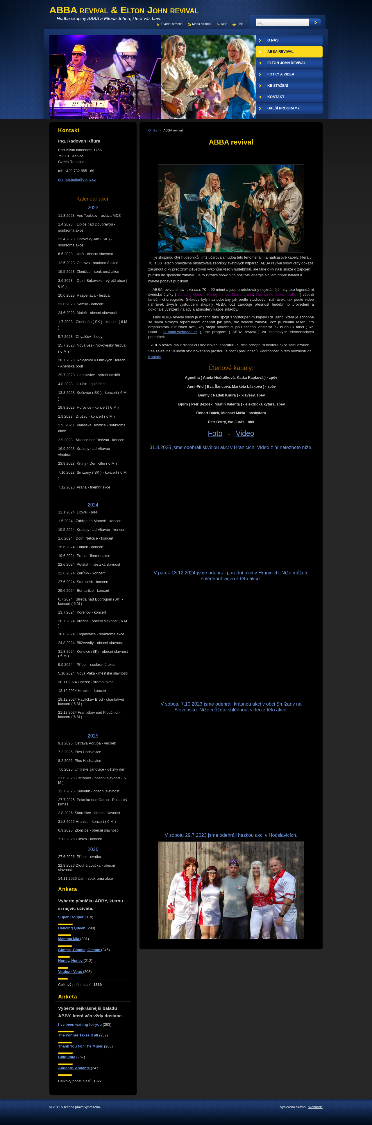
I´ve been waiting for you (80, 1024)
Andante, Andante (74, 1068)
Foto (215, 433)
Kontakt (154, 357)
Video (245, 433)
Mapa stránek (201, 24)
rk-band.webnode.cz (180, 332)
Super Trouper (71, 917)
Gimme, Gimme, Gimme (79, 950)
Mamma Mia (69, 939)
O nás (152, 130)
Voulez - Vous (70, 971)
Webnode (315, 1107)
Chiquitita (66, 1057)
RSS (224, 24)
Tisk (240, 24)
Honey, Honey (71, 960)
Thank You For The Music (81, 1046)
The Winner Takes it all (78, 1035)
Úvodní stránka (172, 24)
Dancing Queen (72, 928)
